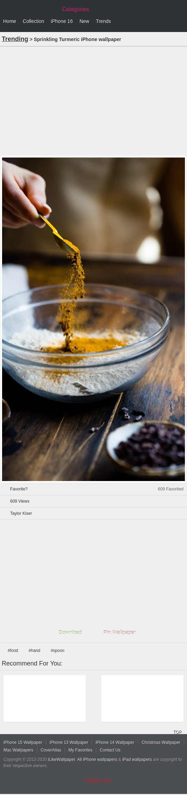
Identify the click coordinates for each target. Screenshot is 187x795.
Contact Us (110, 750)
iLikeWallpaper (61, 759)
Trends (103, 21)
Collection (33, 21)
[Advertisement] (93, 100)
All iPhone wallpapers (97, 759)
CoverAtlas (51, 750)
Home (9, 21)
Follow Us (98, 780)
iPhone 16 (62, 21)
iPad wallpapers (137, 759)
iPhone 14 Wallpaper (115, 742)
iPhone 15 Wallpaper (22, 742)
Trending (15, 39)
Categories (75, 9)
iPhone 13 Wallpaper (69, 742)
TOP (177, 732)
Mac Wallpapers (18, 750)
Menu (180, 21)
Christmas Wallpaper (161, 742)
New (84, 21)
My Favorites (80, 750)
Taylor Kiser (21, 513)
